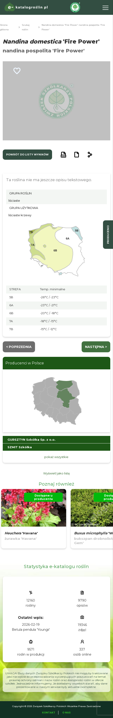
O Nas (66, 712)
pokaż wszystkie (56, 457)
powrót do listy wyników (27, 154)
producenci (108, 234)
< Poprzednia (19, 347)
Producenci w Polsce (24, 363)
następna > (96, 347)
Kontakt (48, 712)
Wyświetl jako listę (56, 473)
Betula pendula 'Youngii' (31, 630)
